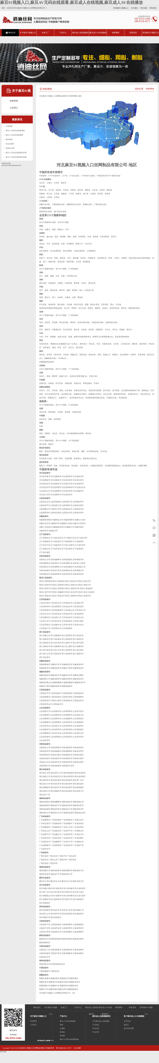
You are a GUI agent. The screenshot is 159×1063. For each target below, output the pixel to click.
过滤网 (62, 1028)
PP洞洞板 (9, 126)
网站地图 (3, 1052)
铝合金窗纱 (10, 144)
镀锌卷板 (9, 139)
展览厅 (126, 1025)
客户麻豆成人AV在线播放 (134, 1016)
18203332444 (154, 520)
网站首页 (12, 33)
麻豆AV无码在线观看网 (14, 135)
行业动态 (95, 1025)
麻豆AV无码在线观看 (67, 1021)
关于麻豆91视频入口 (28, 33)
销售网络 (115, 33)
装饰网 (62, 1036)
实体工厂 (45, 33)
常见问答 (95, 1028)
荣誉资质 (133, 33)
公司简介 (14, 108)
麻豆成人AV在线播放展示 (98, 36)
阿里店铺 (153, 8)
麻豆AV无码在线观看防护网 (16, 153)
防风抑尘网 (10, 148)
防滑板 (62, 1032)
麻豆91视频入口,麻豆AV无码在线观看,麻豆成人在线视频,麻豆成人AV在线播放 (71, 2)
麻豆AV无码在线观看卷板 (15, 131)
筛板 (61, 1025)
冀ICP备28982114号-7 (64, 1048)
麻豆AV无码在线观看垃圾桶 (16, 157)
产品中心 (63, 33)
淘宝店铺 (143, 8)
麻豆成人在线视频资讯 (101, 1016)
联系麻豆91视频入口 (121, 8)
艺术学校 (127, 1021)
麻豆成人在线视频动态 (80, 36)
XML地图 (77, 1048)
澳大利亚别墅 (129, 1028)
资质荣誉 (14, 101)
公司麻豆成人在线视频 (100, 1021)
